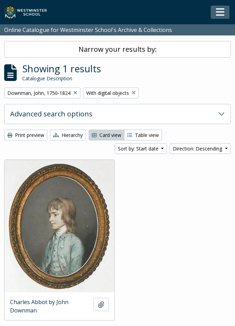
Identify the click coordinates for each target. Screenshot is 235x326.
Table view (143, 135)
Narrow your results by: (118, 49)
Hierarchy (68, 135)
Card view (106, 135)
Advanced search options (51, 114)
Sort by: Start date (139, 148)
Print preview (25, 135)
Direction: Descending (198, 148)
